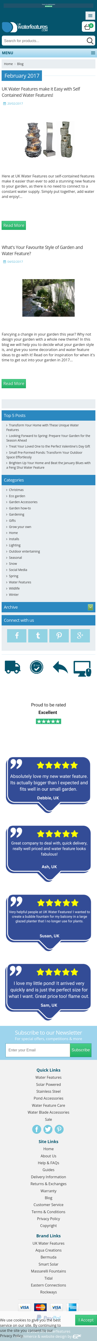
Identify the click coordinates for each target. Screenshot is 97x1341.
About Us (48, 1155)
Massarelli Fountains (48, 1271)
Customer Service (48, 1204)
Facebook (36, 1129)
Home (8, 64)
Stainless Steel (48, 1091)
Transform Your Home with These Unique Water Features (42, 427)
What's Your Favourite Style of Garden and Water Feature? (42, 250)
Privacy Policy (48, 1218)
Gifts (12, 520)
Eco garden (17, 496)
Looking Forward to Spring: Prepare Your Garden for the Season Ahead (48, 438)
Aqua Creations (48, 1250)
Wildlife (14, 588)
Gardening (16, 514)
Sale (48, 1119)
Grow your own (20, 527)
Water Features (20, 582)
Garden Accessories (23, 502)
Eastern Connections (48, 1285)
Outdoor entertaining (24, 551)
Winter (14, 594)
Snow (13, 563)
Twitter (48, 1129)
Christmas (16, 490)
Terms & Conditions (48, 1211)
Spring (13, 576)
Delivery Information (48, 1176)
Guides (49, 1169)
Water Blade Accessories (48, 1112)
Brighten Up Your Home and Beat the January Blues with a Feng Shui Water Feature (48, 465)
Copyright (48, 1225)
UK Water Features (48, 1243)
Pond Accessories (49, 1098)
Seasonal (15, 557)
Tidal (48, 1278)
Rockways (48, 1292)
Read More (13, 225)
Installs (14, 539)
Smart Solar (48, 1264)
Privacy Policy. (12, 1335)
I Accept (86, 1320)
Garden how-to (20, 508)
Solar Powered (48, 1084)
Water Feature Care (48, 1105)
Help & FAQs (48, 1162)
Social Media (18, 570)
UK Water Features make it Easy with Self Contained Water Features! (41, 92)
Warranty (48, 1190)
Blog (20, 64)
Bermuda (48, 1257)
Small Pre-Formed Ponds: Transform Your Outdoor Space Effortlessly (44, 454)
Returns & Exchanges (48, 1183)
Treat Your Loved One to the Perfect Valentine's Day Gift (49, 446)
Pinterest (59, 1129)
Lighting (14, 545)
